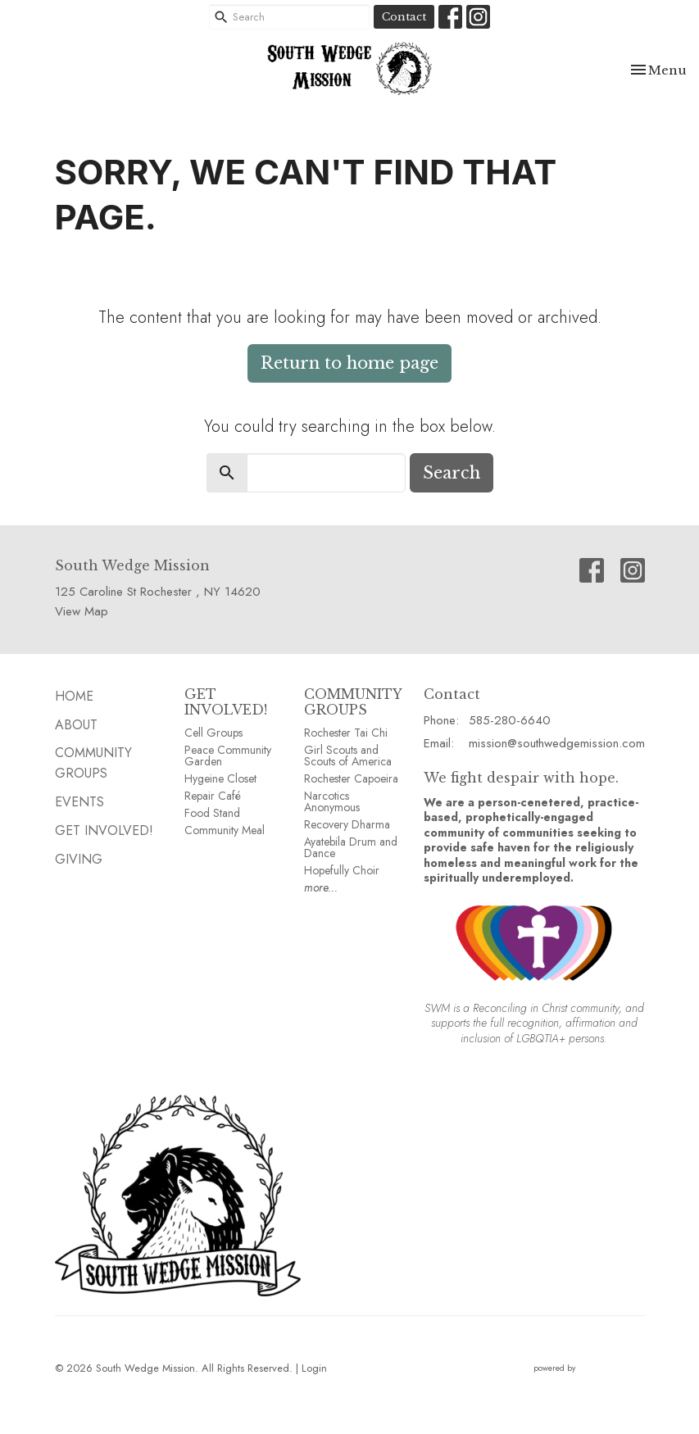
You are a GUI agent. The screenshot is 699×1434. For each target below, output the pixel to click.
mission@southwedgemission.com (557, 743)
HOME (74, 696)
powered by (589, 1368)
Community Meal (224, 830)
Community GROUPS (93, 763)
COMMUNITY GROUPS (353, 702)
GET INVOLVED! (225, 702)
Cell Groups (213, 732)
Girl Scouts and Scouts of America (348, 755)
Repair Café (212, 795)
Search (451, 473)
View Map (81, 611)
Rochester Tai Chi (346, 732)
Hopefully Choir (341, 870)
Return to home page (349, 363)
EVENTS (79, 801)
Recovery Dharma (347, 824)
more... (321, 887)
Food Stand (212, 813)
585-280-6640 (510, 720)
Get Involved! (104, 830)
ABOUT (76, 724)
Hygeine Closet (220, 778)
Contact (404, 17)
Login (314, 1368)
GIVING (78, 859)
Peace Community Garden (227, 755)
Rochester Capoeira (351, 778)
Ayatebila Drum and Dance (350, 847)
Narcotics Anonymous (332, 801)
